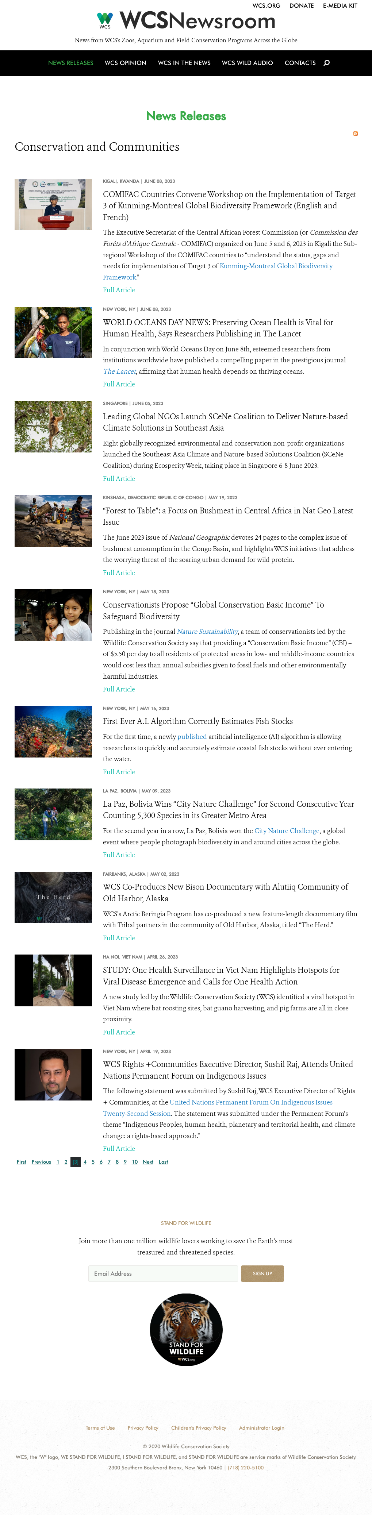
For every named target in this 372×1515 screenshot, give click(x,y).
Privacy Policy (143, 1428)
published (192, 736)
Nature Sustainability (207, 631)
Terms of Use (100, 1428)
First (21, 1162)
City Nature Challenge (286, 830)
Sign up (262, 1273)
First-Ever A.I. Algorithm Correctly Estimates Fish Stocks (198, 721)
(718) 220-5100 (246, 1467)
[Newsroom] (186, 22)
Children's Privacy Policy (198, 1428)
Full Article (119, 290)
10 (135, 1162)
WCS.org (266, 5)
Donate (301, 5)
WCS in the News (185, 66)
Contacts (299, 66)
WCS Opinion (127, 66)
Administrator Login (261, 1428)
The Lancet (119, 371)
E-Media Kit (340, 5)
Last (163, 1162)
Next (148, 1162)
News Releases (73, 66)
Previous (41, 1162)
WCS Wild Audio (247, 66)
